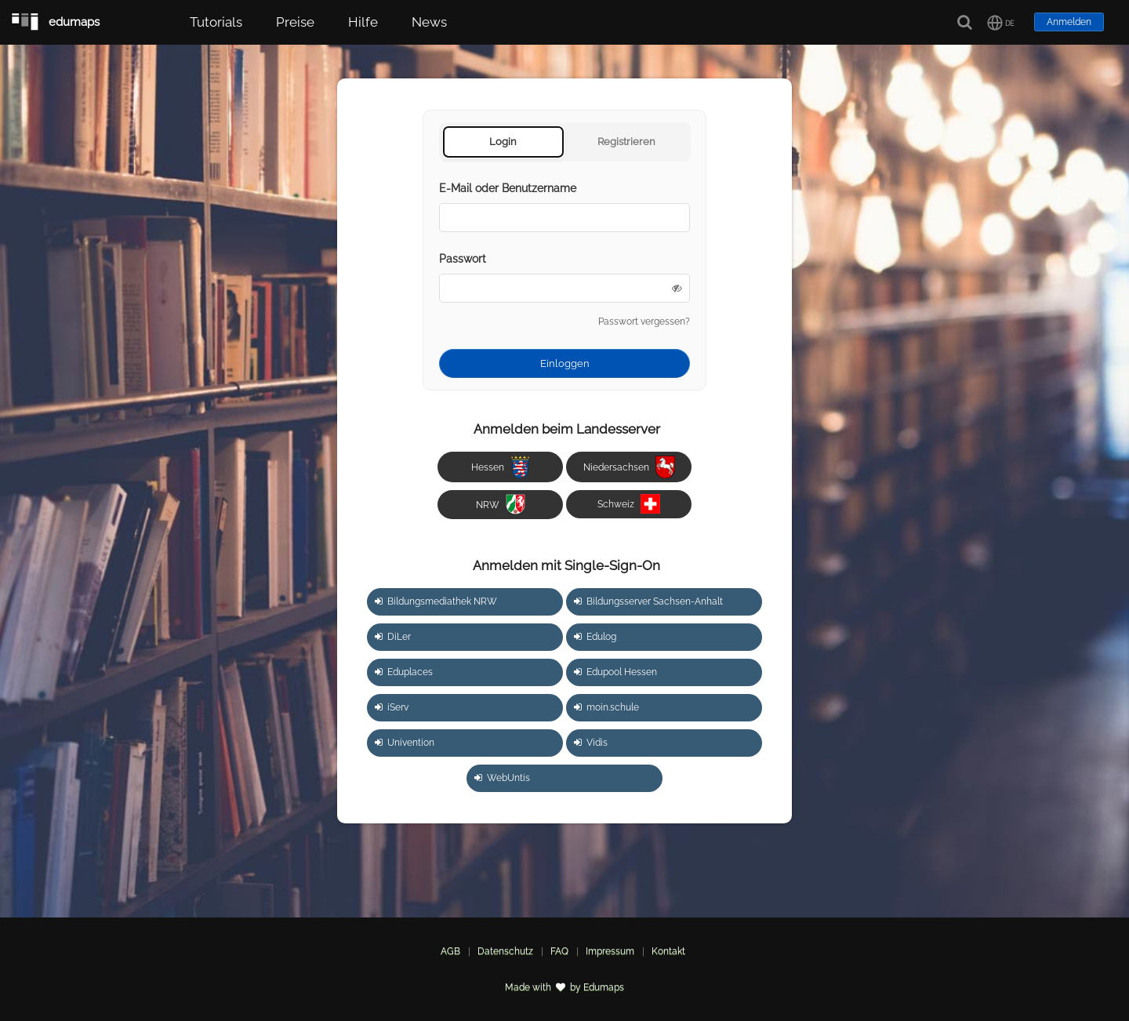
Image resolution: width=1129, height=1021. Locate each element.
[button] (1000, 22)
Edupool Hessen (615, 672)
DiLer (393, 636)
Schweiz (628, 504)
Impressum (610, 951)
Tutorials (216, 22)
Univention (404, 742)
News (429, 22)
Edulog (595, 636)
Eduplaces (404, 672)
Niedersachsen (629, 467)
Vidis (591, 742)
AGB (450, 951)
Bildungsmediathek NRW (436, 601)
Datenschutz (505, 951)
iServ (391, 707)
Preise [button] (295, 22)
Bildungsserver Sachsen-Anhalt (648, 601)
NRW (500, 504)
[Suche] (965, 22)
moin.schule (606, 707)
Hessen (500, 467)
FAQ (559, 951)
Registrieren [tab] (626, 141)
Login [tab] (503, 141)
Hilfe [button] (363, 22)
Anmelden (1069, 21)
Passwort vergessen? (644, 321)
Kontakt (668, 951)
